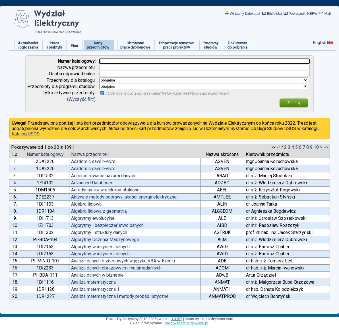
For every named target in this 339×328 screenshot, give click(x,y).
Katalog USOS (26, 134)
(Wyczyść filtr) (81, 99)
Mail (327, 14)
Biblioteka (274, 14)
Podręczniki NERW (303, 14)
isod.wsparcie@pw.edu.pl (186, 323)
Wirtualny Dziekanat (245, 14)
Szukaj (294, 103)
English (319, 42)
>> (325, 147)
